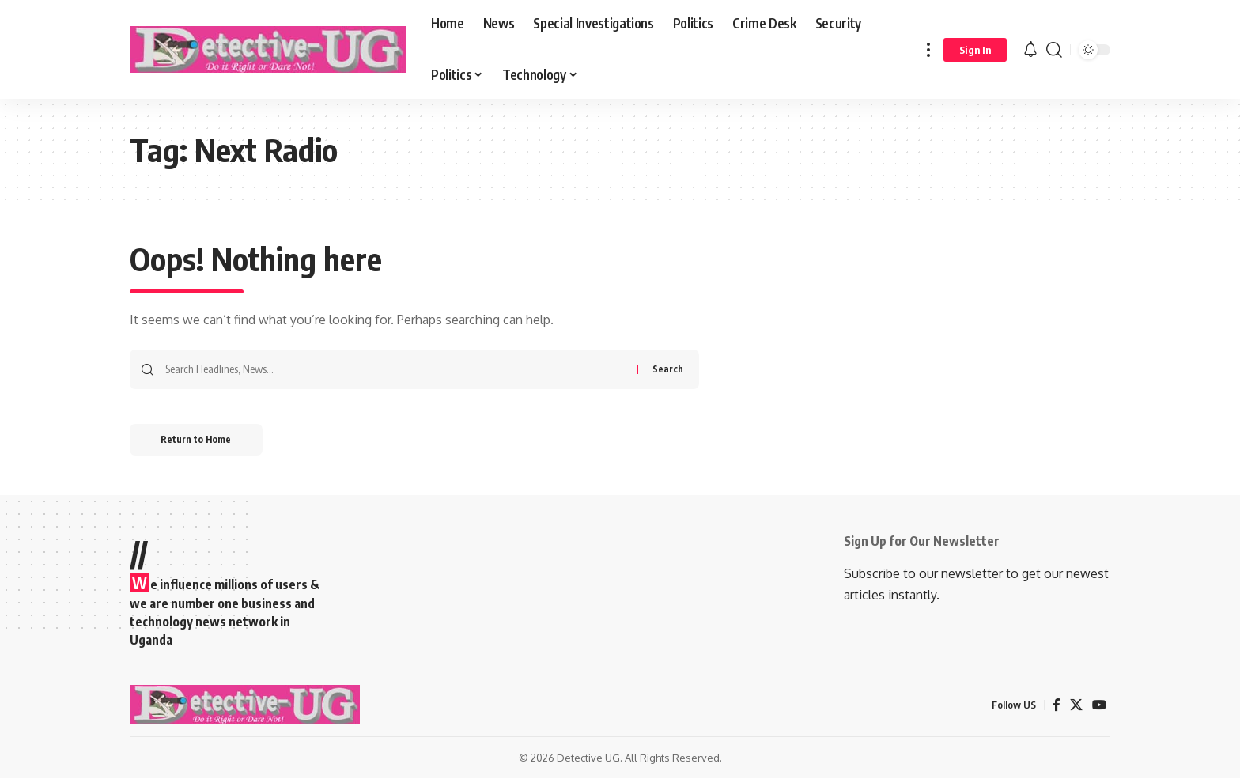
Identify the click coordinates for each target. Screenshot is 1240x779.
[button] (928, 49)
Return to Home (196, 439)
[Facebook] (1056, 705)
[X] (1076, 705)
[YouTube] (1099, 705)
